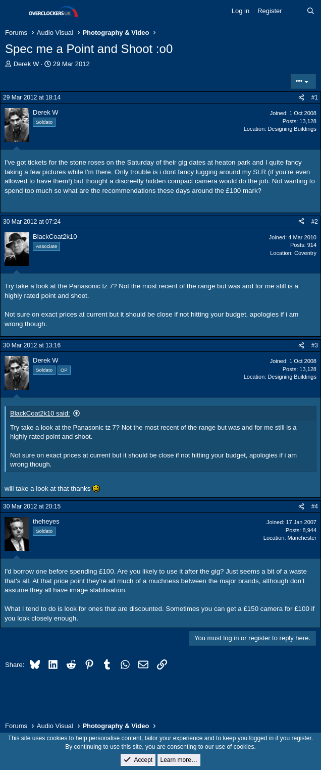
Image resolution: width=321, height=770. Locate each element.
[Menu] (14, 12)
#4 (314, 506)
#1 (314, 97)
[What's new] (294, 11)
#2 (314, 221)
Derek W (26, 64)
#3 (314, 345)
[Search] (310, 11)
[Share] (301, 98)
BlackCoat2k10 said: (40, 413)
